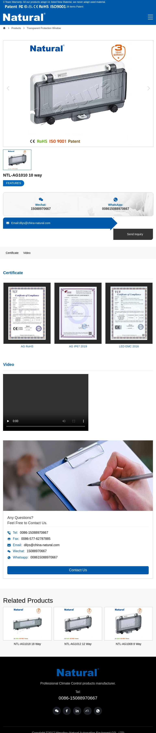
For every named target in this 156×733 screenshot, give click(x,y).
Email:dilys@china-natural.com (28, 223)
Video (26, 241)
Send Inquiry (135, 223)
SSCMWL (85, 727)
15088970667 (41, 208)
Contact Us (78, 559)
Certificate (12, 241)
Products (16, 28)
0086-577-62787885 (35, 527)
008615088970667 (115, 208)
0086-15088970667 (34, 521)
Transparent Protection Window (44, 28)
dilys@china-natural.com (42, 534)
